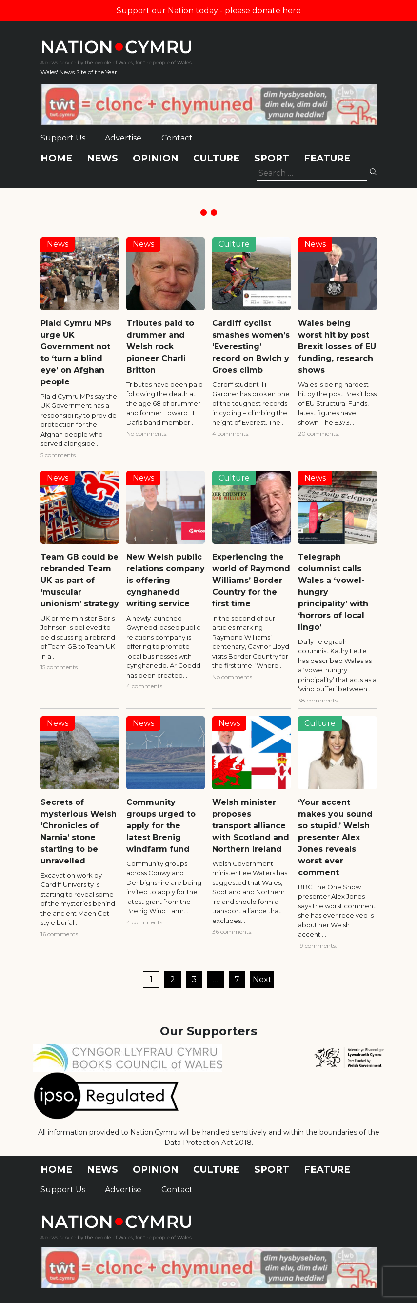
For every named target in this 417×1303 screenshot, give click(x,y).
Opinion (156, 158)
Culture (216, 158)
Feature (327, 158)
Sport (271, 158)
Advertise (123, 137)
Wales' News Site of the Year (78, 72)
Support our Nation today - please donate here (209, 10)
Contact (177, 137)
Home (56, 158)
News (102, 158)
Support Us (62, 137)
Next (262, 979)
